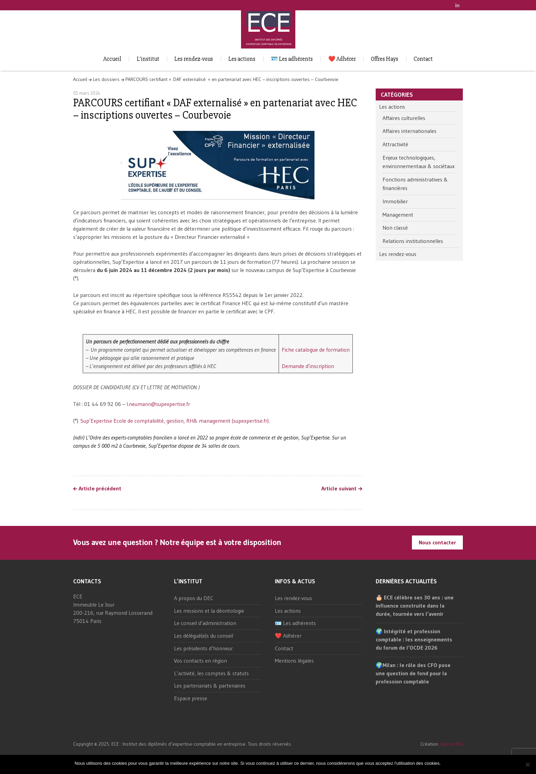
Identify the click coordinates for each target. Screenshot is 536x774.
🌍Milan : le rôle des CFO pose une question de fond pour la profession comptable (413, 673)
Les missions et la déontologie (209, 610)
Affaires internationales (410, 130)
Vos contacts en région (200, 660)
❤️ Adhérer (342, 59)
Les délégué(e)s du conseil (203, 635)
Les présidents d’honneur (203, 648)
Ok (447, 763)
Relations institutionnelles (413, 240)
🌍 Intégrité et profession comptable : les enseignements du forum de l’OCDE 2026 (414, 639)
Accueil (112, 59)
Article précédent (100, 489)
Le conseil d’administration (205, 623)
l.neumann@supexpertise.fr (158, 403)
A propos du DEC (193, 598)
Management (398, 214)
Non (457, 763)
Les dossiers (106, 79)
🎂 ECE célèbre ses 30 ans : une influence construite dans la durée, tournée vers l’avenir (415, 605)
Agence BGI (451, 744)
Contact (423, 59)
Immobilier (395, 201)
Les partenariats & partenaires (209, 685)
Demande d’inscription (308, 366)
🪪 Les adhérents (292, 59)
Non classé (395, 227)
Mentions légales (294, 660)
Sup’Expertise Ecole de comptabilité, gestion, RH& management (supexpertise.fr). (175, 420)
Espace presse (190, 698)
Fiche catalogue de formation (316, 349)
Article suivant (339, 489)
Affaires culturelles (404, 117)
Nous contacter (437, 542)
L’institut (148, 59)
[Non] (527, 764)
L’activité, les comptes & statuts (211, 673)
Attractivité (395, 144)
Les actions (241, 59)
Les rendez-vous (193, 59)
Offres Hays (384, 59)
